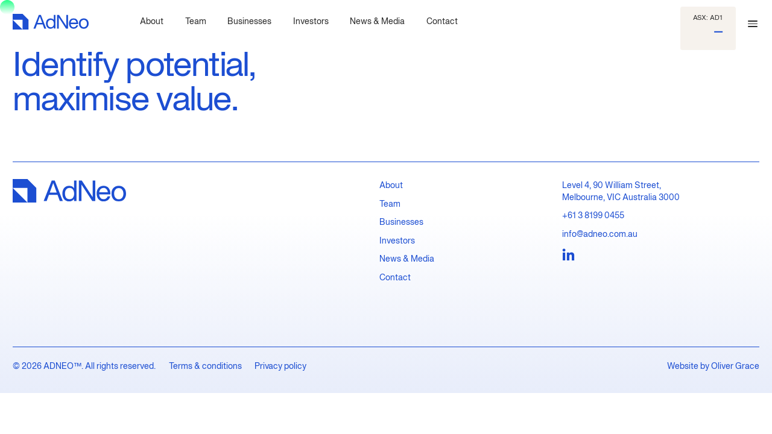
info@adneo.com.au (600, 233)
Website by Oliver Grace (713, 365)
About (391, 185)
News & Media (406, 258)
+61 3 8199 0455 (593, 215)
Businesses (401, 221)
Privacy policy (280, 365)
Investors (397, 240)
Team (389, 203)
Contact (395, 277)
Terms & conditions (205, 365)
